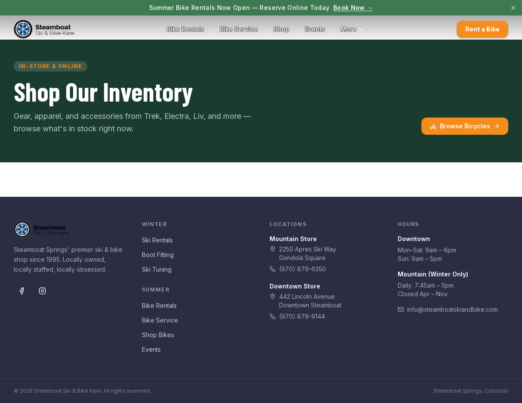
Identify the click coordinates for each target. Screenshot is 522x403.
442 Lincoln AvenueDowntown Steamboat (305, 301)
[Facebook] (21, 290)
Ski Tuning (157, 269)
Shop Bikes (158, 334)
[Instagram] (42, 290)
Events (315, 29)
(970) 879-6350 (298, 269)
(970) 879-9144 (297, 316)
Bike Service (239, 29)
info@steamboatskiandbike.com (448, 309)
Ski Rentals (157, 240)
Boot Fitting (158, 254)
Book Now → (353, 7)
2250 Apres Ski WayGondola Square (303, 253)
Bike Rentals (185, 29)
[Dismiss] (513, 7)
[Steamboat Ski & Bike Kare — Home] (44, 29)
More (352, 29)
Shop (281, 29)
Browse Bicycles (465, 126)
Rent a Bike (482, 29)
